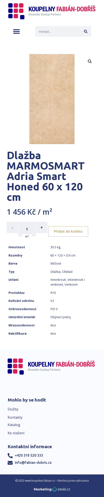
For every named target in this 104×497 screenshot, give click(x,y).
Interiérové (58, 280)
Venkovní (71, 284)
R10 (53, 293)
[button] (16, 31)
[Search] (85, 31)
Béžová (55, 263)
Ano (53, 325)
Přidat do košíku (68, 231)
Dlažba (55, 272)
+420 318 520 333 (29, 455)
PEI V (54, 309)
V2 (52, 301)
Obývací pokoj (60, 317)
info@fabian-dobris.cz (33, 462)
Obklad (67, 272)
